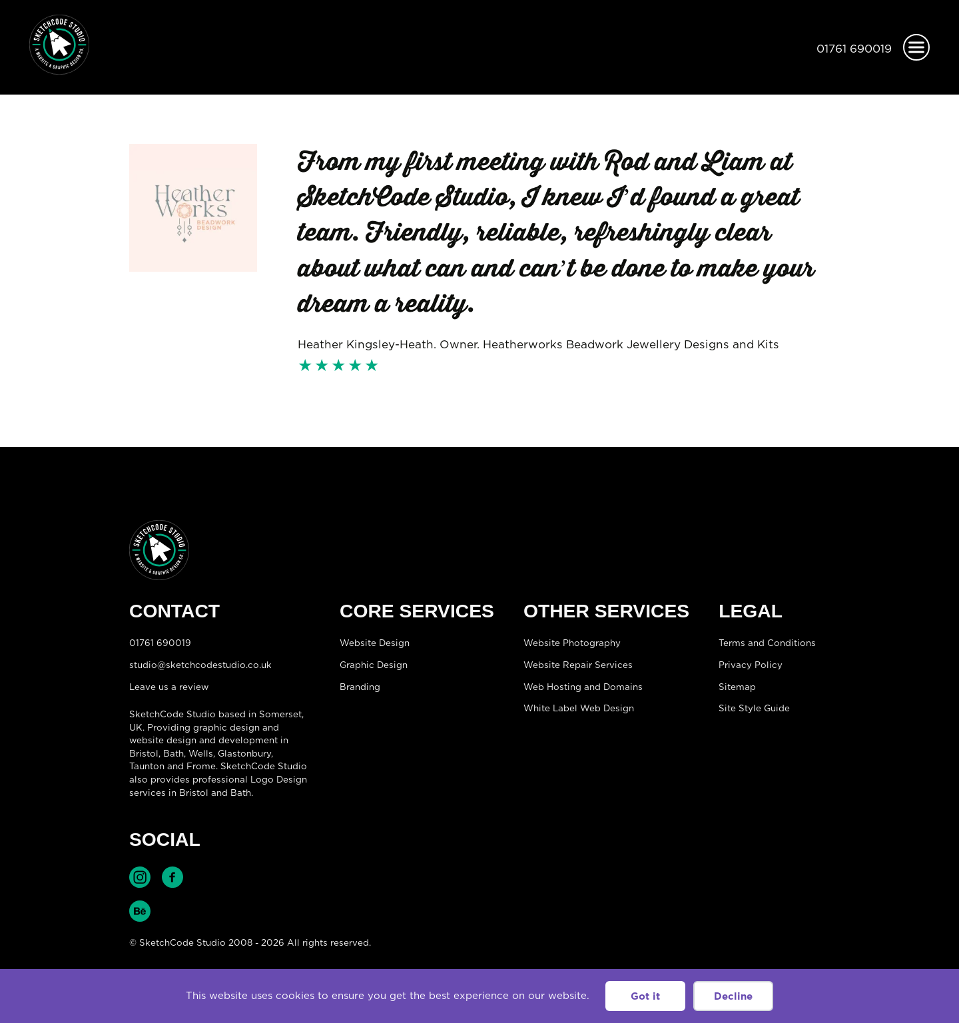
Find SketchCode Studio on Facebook (172, 877)
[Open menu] (916, 47)
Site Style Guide (754, 708)
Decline (733, 996)
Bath (173, 753)
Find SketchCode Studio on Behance (140, 911)
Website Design (375, 643)
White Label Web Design (578, 708)
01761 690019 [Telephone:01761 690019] (854, 49)
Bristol (144, 753)
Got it (645, 996)
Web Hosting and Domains (583, 687)
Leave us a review (168, 687)
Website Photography (572, 643)
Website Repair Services (578, 665)
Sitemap (737, 687)
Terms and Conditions (767, 643)
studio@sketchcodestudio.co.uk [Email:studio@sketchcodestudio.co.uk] (200, 665)
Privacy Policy (751, 665)
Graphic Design (374, 665)
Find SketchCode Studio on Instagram (140, 877)
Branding (360, 687)
